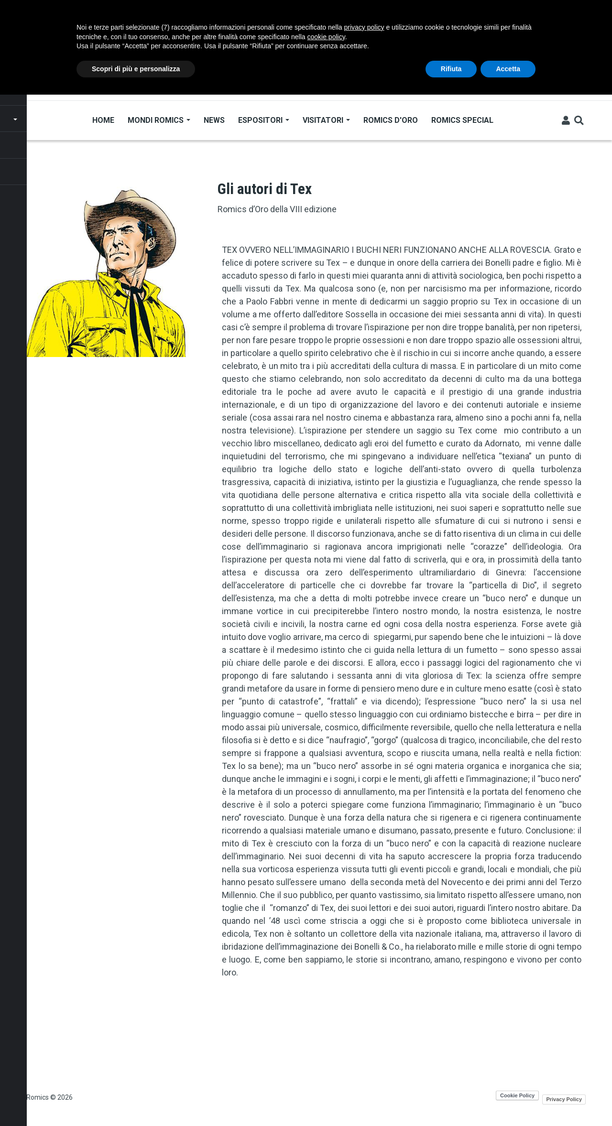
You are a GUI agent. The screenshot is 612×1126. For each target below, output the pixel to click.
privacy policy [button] (364, 27)
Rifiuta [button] (451, 69)
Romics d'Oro (390, 120)
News (214, 120)
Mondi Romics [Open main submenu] (159, 120)
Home (103, 120)
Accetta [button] (508, 69)
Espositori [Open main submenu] (263, 120)
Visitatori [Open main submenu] (326, 120)
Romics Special (462, 120)
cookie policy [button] (326, 37)
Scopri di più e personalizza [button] (136, 69)
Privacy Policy (564, 1099)
